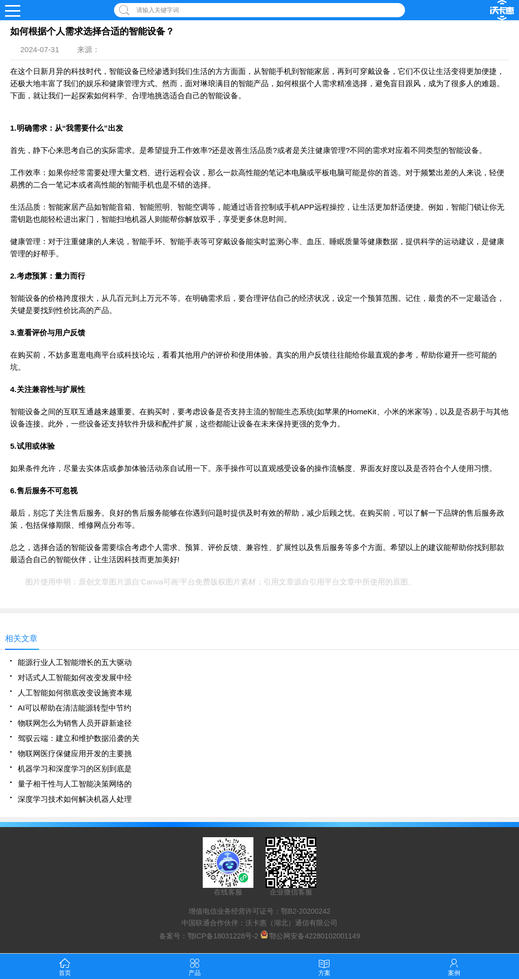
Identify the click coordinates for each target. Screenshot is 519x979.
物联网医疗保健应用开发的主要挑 (75, 753)
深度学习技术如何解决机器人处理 (75, 799)
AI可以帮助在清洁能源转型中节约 (74, 707)
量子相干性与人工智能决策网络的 (75, 783)
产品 (194, 966)
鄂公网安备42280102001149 (314, 936)
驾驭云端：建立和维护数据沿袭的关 (78, 738)
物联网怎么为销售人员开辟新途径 (75, 723)
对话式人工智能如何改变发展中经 (75, 677)
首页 (64, 966)
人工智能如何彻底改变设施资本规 (75, 692)
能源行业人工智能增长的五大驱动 (75, 662)
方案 (324, 966)
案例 (454, 966)
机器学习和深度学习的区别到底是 (75, 768)
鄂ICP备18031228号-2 (223, 936)
